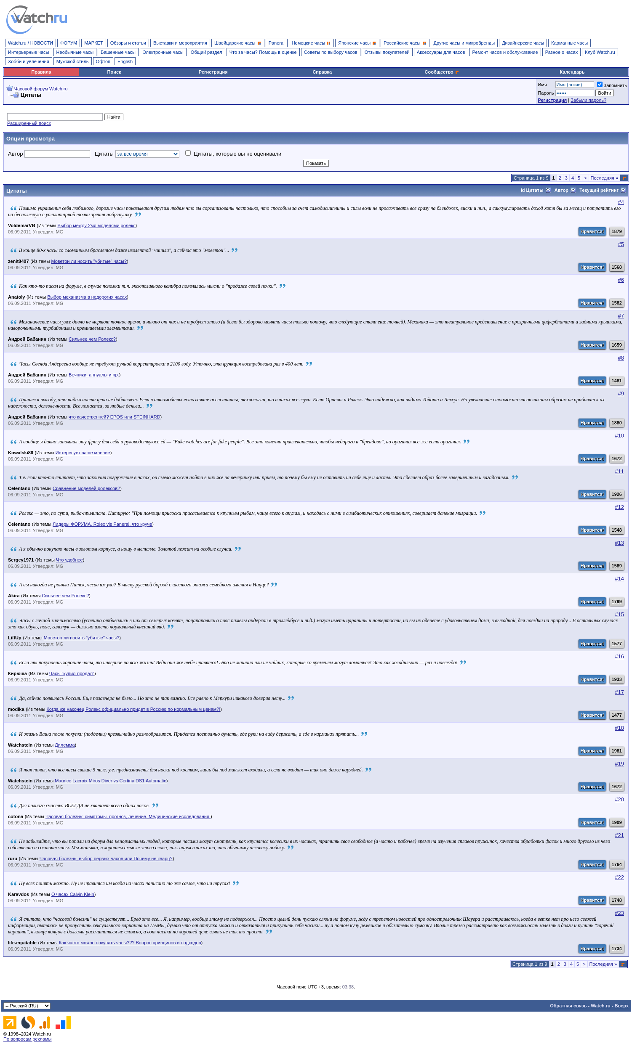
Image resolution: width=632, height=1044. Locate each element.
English (125, 61)
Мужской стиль (72, 61)
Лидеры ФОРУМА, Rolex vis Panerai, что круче (102, 524)
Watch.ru (601, 1005)
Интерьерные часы (28, 52)
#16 (619, 656)
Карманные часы (569, 42)
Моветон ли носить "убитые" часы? (89, 261)
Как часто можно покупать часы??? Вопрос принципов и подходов (130, 942)
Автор (49, 154)
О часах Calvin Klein (72, 894)
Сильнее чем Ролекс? (92, 339)
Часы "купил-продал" (71, 673)
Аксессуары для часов (441, 52)
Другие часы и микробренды (464, 42)
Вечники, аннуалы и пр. (94, 374)
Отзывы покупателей (387, 52)
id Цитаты (536, 190)
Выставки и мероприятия (180, 42)
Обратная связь (568, 1005)
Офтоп (103, 61)
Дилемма (65, 744)
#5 (621, 244)
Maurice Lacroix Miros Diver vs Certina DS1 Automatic (110, 780)
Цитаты (137, 154)
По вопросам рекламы (27, 1038)
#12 (619, 507)
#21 (619, 835)
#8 (621, 358)
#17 (619, 692)
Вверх (622, 1005)
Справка (322, 71)
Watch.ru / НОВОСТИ (30, 42)
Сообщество (442, 71)
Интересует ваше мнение (83, 452)
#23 (619, 913)
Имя (542, 84)
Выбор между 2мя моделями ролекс (96, 225)
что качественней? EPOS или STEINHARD (114, 416)
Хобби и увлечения (28, 61)
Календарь (572, 71)
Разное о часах (561, 52)
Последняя (604, 177)
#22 (619, 877)
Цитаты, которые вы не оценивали (233, 154)
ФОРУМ (68, 42)
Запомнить (612, 85)
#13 (619, 543)
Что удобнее (69, 559)
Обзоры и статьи (128, 42)
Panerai (277, 42)
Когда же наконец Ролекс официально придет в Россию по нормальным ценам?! (133, 709)
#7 (621, 316)
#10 (619, 435)
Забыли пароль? (588, 100)
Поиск (114, 71)
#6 (621, 280)
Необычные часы (75, 52)
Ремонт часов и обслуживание (505, 52)
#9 (621, 393)
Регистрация (213, 71)
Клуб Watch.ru (600, 52)
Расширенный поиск (29, 123)
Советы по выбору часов (330, 52)
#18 (619, 728)
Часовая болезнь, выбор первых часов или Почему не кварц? (106, 858)
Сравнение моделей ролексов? (86, 488)
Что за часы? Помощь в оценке (263, 52)
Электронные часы (163, 52)
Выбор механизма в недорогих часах (87, 296)
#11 (619, 471)
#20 (619, 799)
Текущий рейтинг (602, 190)
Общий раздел (206, 52)
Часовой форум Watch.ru (41, 88)
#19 (619, 763)
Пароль (546, 92)
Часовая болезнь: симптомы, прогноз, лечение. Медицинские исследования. (128, 816)
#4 (621, 202)
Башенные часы (118, 52)
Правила (41, 71)
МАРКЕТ (93, 42)
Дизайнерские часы (523, 42)
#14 (619, 578)
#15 (619, 614)
